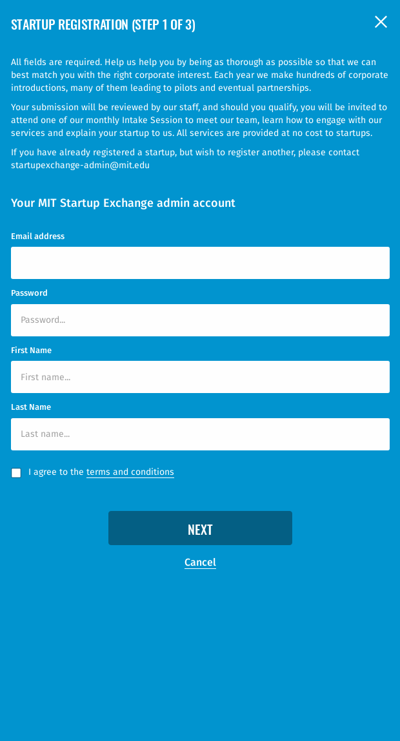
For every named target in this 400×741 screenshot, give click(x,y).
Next (200, 530)
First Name (31, 350)
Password (29, 293)
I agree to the (101, 472)
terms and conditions (130, 472)
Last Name (31, 407)
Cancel (200, 562)
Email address (38, 236)
